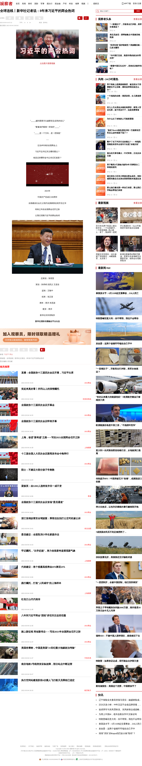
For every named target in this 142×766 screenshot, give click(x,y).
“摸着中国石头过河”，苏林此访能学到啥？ (126, 67)
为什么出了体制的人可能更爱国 (120, 119)
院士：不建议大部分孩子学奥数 (37, 469)
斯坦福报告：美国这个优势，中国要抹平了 (116, 686)
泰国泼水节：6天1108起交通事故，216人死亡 (117, 293)
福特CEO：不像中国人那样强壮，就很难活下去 (118, 635)
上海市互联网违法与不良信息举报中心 (89, 759)
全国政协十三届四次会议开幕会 (37, 405)
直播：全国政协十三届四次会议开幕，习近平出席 (47, 372)
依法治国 (87, 529)
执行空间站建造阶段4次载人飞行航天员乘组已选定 (48, 680)
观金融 (57, 3)
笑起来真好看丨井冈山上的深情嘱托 (40, 388)
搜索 (138, 11)
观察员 (95, 3)
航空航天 (87, 690)
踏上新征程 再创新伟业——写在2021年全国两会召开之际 (51, 631)
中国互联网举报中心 (68, 759)
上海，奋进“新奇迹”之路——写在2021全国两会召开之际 (50, 437)
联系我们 (23, 746)
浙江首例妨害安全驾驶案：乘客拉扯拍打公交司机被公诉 (50, 518)
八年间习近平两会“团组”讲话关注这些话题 (43, 615)
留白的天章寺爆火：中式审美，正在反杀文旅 (124, 154)
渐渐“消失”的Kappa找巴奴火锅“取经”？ (117, 733)
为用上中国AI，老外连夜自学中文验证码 (118, 714)
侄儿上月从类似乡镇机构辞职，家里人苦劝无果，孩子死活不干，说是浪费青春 (124, 108)
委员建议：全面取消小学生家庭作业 (40, 534)
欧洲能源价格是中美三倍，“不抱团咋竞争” (116, 425)
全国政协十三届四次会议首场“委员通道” (42, 502)
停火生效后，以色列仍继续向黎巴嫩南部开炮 (117, 507)
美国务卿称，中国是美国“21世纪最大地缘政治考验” (48, 647)
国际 (36, 3)
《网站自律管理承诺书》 (111, 746)
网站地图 (79, 746)
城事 (77, 3)
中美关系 (87, 658)
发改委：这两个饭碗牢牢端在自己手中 (114, 343)
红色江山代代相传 (30, 599)
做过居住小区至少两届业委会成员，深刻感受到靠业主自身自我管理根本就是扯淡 (124, 177)
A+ (30, 22)
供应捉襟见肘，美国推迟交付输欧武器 (114, 557)
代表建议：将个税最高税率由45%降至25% (43, 566)
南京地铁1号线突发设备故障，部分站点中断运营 (46, 664)
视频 (83, 3)
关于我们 (31, 746)
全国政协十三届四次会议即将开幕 (39, 421)
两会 (11, 354)
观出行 (49, 3)
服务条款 (47, 746)
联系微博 (63, 746)
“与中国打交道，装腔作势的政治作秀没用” (125, 56)
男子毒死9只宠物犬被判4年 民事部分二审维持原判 (123, 166)
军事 (42, 3)
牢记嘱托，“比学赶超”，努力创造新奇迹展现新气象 (48, 550)
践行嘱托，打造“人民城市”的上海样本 (41, 583)
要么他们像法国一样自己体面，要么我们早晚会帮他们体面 (124, 188)
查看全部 (137, 19)
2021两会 (87, 383)
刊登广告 (55, 746)
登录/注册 (137, 3)
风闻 (24, 3)
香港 (89, 496)
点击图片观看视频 (47, 63)
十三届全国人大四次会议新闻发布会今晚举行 (45, 453)
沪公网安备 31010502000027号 (49, 759)
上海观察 (87, 448)
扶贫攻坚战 (87, 399)
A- (25, 22)
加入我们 (71, 746)
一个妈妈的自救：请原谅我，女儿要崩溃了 (124, 97)
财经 (30, 3)
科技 (71, 3)
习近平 (6, 354)
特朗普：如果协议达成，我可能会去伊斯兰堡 (117, 661)
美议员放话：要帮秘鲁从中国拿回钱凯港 (125, 36)
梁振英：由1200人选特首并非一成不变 (41, 486)
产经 (65, 3)
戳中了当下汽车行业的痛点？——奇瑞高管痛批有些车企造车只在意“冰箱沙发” (124, 143)
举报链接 (87, 746)
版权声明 (39, 746)
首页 (18, 3)
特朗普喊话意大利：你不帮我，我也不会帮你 (117, 318)
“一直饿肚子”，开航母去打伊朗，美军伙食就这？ (126, 25)
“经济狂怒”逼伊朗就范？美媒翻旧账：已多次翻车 (126, 46)
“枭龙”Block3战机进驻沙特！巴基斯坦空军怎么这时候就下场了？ (123, 131)
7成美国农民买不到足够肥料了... (111, 532)
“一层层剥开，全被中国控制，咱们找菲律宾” (117, 582)
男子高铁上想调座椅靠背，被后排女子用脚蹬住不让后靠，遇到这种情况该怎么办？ (124, 87)
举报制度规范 (97, 746)
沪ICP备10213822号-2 (27, 751)
